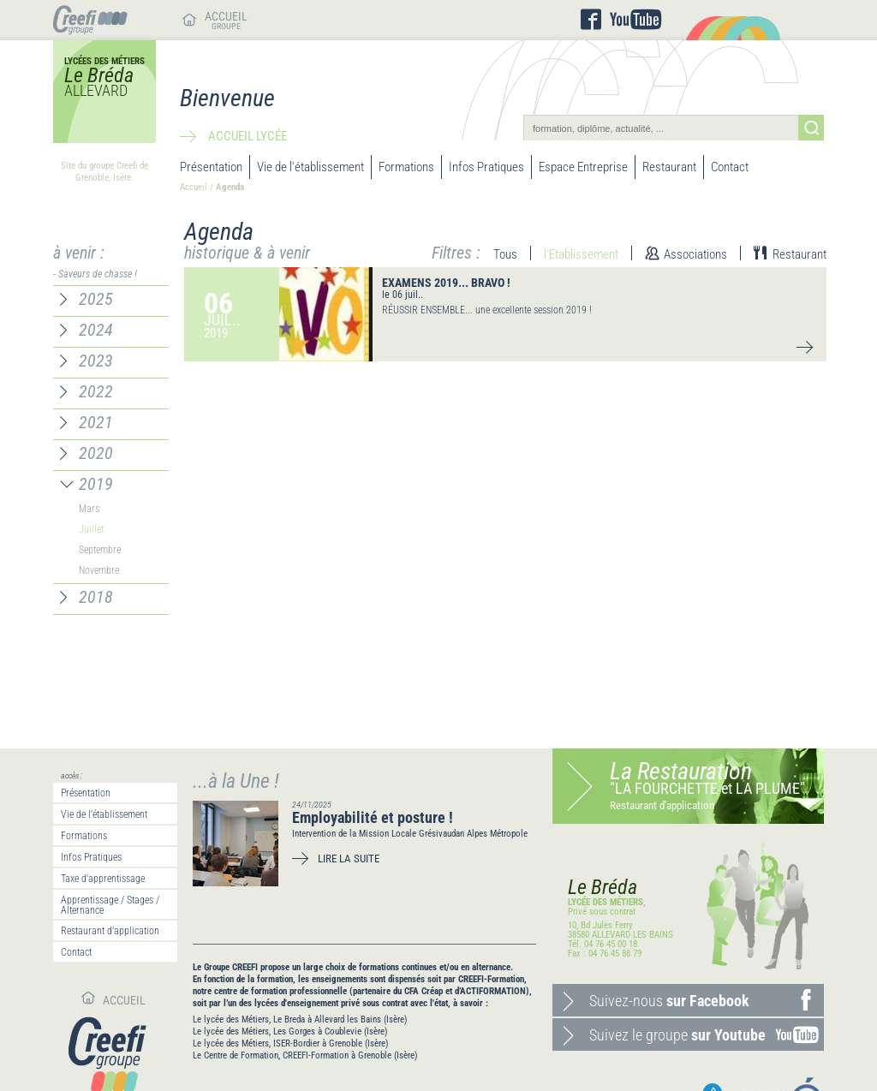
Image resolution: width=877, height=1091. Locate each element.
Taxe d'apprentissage (103, 879)
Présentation (211, 167)
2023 (96, 360)
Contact (730, 167)
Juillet (91, 529)
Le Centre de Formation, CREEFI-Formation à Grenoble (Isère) (305, 1055)
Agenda (230, 187)
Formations (406, 167)
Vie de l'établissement (310, 167)
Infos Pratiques (486, 167)
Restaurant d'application (110, 931)
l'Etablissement (581, 254)
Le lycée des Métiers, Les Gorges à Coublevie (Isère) (290, 1031)
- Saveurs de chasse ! (95, 274)
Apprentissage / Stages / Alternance (110, 905)
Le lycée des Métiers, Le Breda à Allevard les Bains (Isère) (300, 1019)
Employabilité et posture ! (372, 817)
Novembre (99, 570)
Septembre (100, 550)
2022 (96, 391)
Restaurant (669, 167)
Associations (695, 254)
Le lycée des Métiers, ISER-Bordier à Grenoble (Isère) (291, 1043)
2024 (96, 329)
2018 (96, 597)
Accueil (193, 187)
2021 (96, 422)
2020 (96, 453)
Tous (505, 254)
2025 (96, 299)
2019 (96, 484)
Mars (89, 509)
